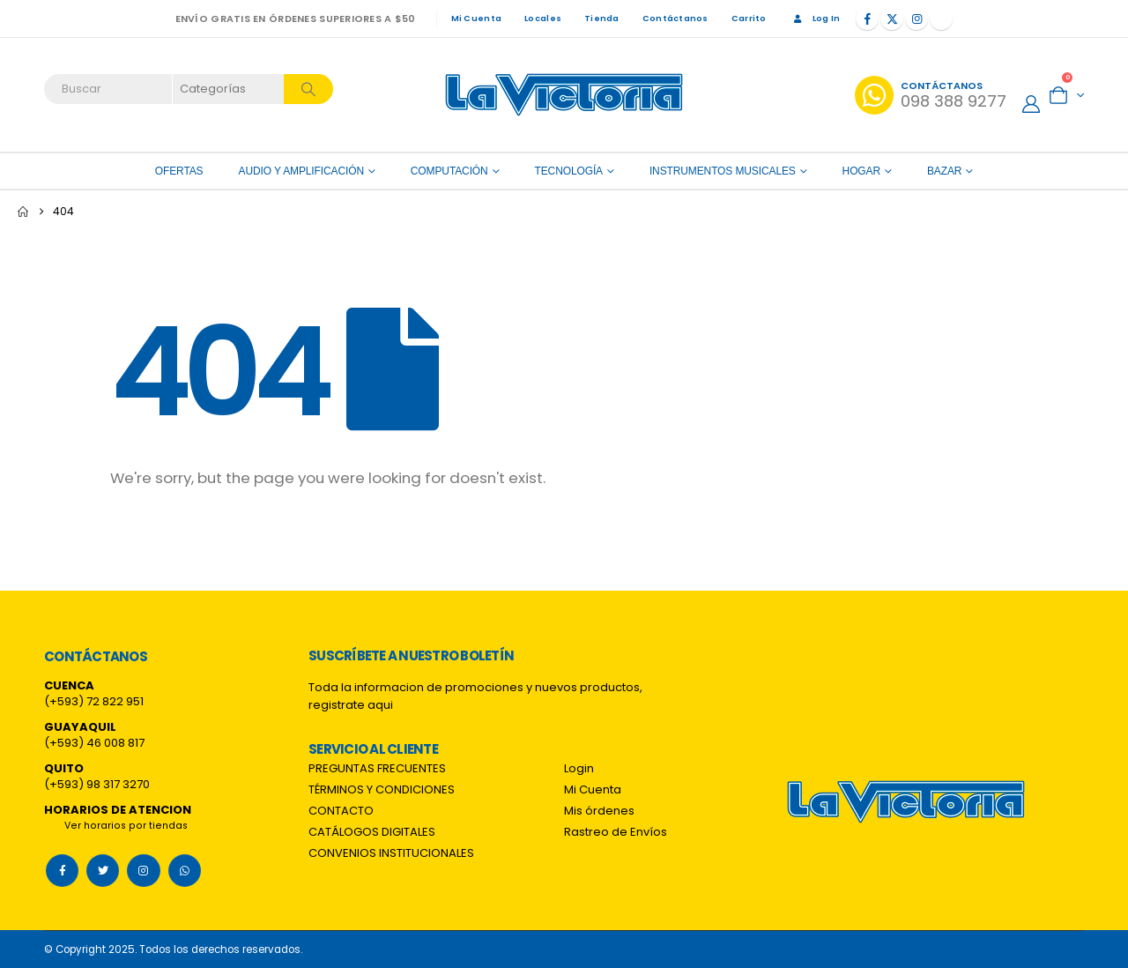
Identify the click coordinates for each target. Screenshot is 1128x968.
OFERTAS (179, 171)
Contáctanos (675, 18)
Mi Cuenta (476, 18)
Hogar (861, 171)
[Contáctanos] (930, 95)
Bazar (944, 171)
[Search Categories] (229, 89)
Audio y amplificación (301, 171)
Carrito (749, 18)
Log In (815, 18)
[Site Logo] (564, 95)
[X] (891, 18)
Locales (542, 18)
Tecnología (569, 171)
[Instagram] (916, 18)
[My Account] (1031, 104)
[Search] (308, 89)
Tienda (602, 18)
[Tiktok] (941, 18)
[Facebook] (867, 18)
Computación (449, 171)
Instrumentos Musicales (722, 171)
